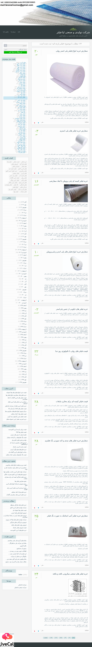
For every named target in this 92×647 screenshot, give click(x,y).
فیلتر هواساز (8, 185)
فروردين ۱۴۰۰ (22, 302)
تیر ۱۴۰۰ (24, 294)
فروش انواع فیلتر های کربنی (18, 513)
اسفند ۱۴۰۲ (23, 255)
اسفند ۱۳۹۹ (23, 305)
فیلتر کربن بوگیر (14, 180)
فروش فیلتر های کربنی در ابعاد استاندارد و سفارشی (15, 516)
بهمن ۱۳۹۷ (23, 369)
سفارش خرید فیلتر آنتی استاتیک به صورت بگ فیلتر (67, 516)
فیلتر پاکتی (24, 180)
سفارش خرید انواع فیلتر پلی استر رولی (72, 51)
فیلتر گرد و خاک (22, 189)
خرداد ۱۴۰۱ (23, 268)
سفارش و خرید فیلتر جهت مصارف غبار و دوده (15, 468)
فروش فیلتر (14, 164)
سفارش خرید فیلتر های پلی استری (74, 131)
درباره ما (13, 32)
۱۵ (61, 637)
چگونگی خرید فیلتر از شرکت (18, 556)
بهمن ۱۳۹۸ (23, 337)
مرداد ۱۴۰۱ (23, 263)
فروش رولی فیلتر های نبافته (18, 525)
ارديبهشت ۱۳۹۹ (22, 329)
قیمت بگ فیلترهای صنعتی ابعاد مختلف (16, 455)
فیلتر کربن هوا (23, 182)
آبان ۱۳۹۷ (23, 377)
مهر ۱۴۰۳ (23, 236)
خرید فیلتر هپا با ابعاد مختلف (18, 492)
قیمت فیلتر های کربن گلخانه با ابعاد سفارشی (17, 398)
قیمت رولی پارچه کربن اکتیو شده (17, 429)
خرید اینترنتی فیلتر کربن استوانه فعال (16, 419)
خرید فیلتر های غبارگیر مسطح (18, 505)
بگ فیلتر (16, 185)
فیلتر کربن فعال (13, 182)
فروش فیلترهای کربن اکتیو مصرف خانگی (15, 474)
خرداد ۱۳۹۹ (23, 326)
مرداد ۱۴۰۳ (23, 241)
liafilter (20, 574)
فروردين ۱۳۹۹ (22, 332)
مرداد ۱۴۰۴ (23, 210)
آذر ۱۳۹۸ (24, 342)
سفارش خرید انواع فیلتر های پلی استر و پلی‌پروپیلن (67, 252)
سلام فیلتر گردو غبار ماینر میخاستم (17, 540)
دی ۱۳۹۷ (24, 371)
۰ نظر (42, 122)
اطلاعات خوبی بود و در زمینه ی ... (17, 551)
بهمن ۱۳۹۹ (23, 308)
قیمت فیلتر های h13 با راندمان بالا (17, 408)
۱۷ (51, 637)
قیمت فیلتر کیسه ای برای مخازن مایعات (72, 401)
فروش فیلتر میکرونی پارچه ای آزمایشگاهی (18, 443)
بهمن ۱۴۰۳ (23, 226)
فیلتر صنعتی (16, 173)
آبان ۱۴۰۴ (23, 202)
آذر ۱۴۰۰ (24, 281)
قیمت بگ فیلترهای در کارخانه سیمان (16, 437)
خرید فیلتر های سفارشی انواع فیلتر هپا (16, 395)
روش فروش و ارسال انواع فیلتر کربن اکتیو (16, 484)
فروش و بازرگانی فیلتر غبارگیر (18, 522)
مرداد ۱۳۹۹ (23, 321)
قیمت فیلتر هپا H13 (21, 432)
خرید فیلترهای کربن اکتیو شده (18, 530)
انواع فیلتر (15, 187)
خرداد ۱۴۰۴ (23, 215)
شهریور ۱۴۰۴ (22, 207)
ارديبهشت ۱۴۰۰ (22, 300)
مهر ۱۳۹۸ (23, 347)
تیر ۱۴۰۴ (24, 212)
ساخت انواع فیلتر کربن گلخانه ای (17, 452)
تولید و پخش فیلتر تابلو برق (19, 440)
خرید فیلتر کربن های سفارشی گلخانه (16, 494)
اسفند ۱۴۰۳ (23, 223)
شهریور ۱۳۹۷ (22, 382)
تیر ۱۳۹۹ (24, 324)
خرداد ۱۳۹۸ (23, 358)
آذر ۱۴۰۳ (24, 231)
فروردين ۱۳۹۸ (22, 363)
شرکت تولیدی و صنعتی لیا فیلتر (73, 32)
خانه (19, 32)
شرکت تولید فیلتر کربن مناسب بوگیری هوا (15, 472)
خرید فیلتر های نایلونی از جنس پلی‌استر (72, 309)
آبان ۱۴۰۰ (23, 284)
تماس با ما (6, 32)
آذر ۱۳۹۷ (24, 374)
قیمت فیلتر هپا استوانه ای (19, 510)
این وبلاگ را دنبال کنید (15, 52)
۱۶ (56, 637)
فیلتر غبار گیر (23, 164)
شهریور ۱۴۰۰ (22, 289)
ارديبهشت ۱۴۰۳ (22, 249)
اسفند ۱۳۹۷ (23, 366)
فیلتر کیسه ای (12, 168)
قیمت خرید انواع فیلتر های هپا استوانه (16, 392)
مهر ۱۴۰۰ (23, 287)
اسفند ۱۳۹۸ (23, 334)
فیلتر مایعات (23, 191)
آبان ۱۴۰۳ (23, 234)
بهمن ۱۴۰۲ (23, 257)
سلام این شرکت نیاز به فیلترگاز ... (17, 543)
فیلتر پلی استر (13, 175)
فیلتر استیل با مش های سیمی (18, 435)
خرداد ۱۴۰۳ (23, 247)
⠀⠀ (25, 564)
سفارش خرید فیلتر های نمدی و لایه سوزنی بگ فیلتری (66, 441)
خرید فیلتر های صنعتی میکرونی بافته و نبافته (70, 574)
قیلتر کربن (24, 173)
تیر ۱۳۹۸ (24, 355)
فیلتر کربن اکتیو (22, 168)
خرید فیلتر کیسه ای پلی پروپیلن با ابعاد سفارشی (68, 181)
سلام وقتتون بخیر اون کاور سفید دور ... (16, 559)
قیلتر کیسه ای (23, 175)
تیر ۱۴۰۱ (24, 265)
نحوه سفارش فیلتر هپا (20, 481)
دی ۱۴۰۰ (24, 279)
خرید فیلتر (24, 162)
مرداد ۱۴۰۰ (23, 292)
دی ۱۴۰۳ (24, 228)
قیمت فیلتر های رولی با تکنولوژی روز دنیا (71, 351)
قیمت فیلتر (16, 162)
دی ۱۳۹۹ (24, 310)
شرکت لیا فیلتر (22, 585)
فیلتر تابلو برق (12, 189)
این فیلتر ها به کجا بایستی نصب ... (17, 554)
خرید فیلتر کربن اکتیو (11, 171)
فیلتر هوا (16, 191)
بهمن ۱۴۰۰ (23, 276)
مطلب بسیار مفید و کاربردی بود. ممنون (15, 561)
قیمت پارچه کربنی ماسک (19, 447)
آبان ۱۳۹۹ (23, 316)
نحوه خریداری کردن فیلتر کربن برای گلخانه (17, 488)
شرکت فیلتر (23, 187)
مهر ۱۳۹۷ (23, 379)
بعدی (45, 637)
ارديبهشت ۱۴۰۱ (22, 271)
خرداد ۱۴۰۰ (23, 297)
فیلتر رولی (24, 178)
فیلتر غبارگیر (23, 185)
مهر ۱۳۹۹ (23, 318)
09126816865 (11, 633)
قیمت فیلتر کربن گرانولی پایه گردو (17, 416)
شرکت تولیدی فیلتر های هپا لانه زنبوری (16, 519)
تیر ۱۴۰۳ (24, 244)
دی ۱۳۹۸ (24, 340)
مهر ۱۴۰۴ (23, 204)
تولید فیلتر (24, 166)
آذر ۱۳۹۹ (24, 313)
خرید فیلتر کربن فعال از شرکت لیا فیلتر (15, 406)
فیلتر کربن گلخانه (14, 178)
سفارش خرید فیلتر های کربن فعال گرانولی (17, 402)
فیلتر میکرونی (23, 171)
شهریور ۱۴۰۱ (22, 260)
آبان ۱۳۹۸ (23, 345)
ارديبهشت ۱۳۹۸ (22, 361)
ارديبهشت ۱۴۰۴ (22, 218)
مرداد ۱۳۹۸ (23, 353)
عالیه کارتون (23, 546)
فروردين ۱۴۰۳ (22, 252)
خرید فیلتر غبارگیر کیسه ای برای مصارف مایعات (16, 477)
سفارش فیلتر (16, 166)
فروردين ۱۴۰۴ (22, 220)
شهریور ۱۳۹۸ (22, 350)
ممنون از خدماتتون (21, 548)
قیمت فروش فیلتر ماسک (19, 527)
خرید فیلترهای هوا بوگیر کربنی (18, 449)
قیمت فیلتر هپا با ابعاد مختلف (18, 414)
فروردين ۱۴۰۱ (22, 273)
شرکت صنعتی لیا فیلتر (20, 587)
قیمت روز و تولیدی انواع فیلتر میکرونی (16, 465)
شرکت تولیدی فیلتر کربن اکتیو (18, 507)
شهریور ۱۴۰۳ (22, 239)
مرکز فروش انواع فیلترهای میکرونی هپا (15, 411)
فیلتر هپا (9, 162)
